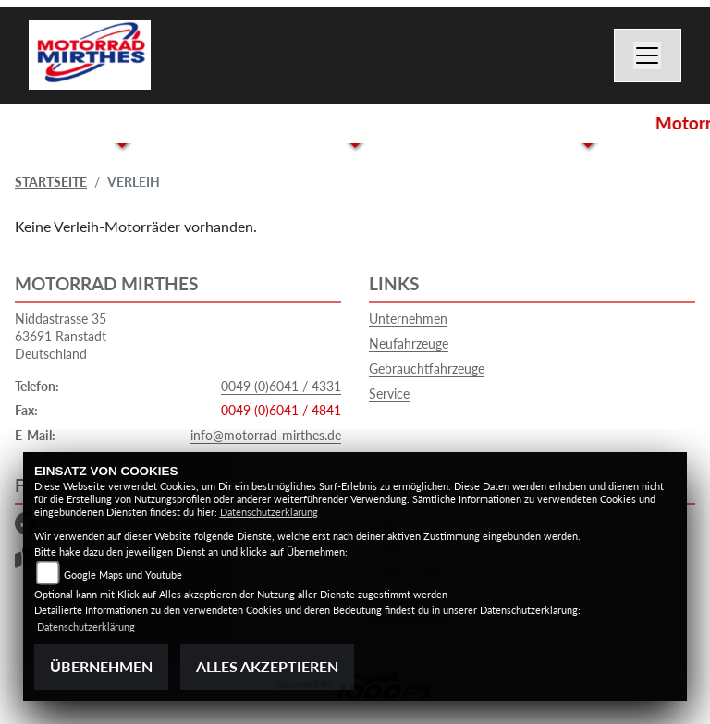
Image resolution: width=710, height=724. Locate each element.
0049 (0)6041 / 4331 (281, 386)
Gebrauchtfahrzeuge (426, 368)
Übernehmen (101, 666)
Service (389, 393)
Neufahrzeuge (408, 343)
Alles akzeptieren (267, 666)
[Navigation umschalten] (648, 55)
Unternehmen (408, 318)
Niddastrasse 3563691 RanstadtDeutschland (60, 336)
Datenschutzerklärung (269, 512)
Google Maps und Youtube (123, 575)
